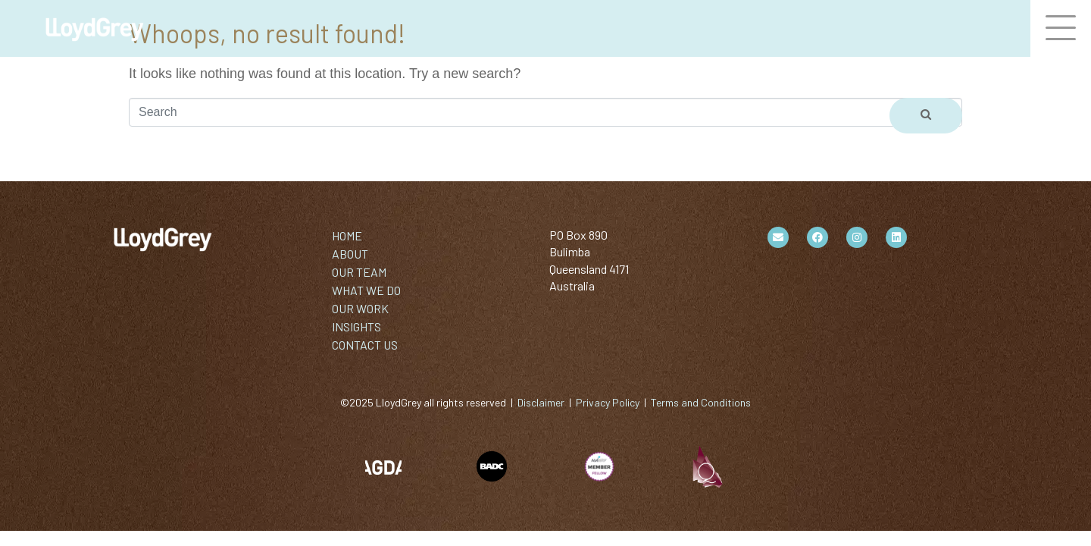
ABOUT (350, 253)
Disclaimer (540, 402)
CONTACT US (365, 344)
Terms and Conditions (701, 402)
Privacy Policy (607, 402)
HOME (347, 235)
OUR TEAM (359, 272)
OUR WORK (360, 308)
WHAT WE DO (366, 290)
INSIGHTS (356, 326)
